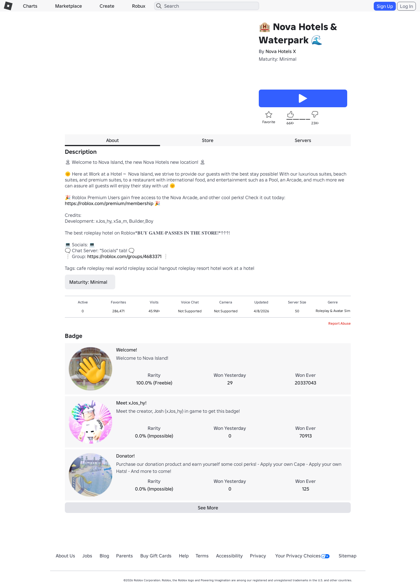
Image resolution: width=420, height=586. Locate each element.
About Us (65, 556)
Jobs (87, 556)
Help (184, 556)
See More (208, 508)
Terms (202, 556)
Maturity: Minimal (278, 59)
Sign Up (385, 6)
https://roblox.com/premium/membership (109, 203)
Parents (124, 556)
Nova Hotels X (281, 51)
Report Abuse (339, 323)
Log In (406, 6)
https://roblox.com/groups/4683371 (124, 256)
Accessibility (229, 556)
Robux (138, 6)
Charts (30, 6)
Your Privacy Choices (302, 556)
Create (107, 6)
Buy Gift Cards (156, 556)
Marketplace (68, 6)
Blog (104, 556)
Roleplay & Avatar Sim (333, 310)
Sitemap (347, 556)
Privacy (258, 556)
